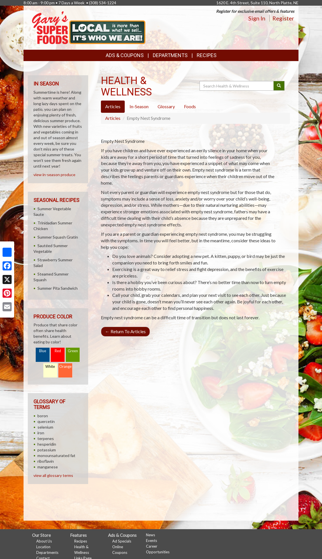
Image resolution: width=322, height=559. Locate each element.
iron (40, 432)
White (50, 366)
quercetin (46, 421)
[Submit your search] (279, 86)
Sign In (256, 18)
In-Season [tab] (139, 106)
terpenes (45, 438)
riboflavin (45, 461)
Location (43, 547)
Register (283, 18)
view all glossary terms (53, 475)
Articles (112, 118)
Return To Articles (125, 331)
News (150, 535)
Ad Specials (121, 541)
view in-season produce (54, 174)
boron (42, 415)
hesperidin (46, 444)
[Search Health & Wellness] (237, 86)
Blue (42, 351)
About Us (44, 541)
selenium (45, 427)
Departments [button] (170, 55)
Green (73, 351)
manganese (47, 466)
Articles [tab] (112, 106)
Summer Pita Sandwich (57, 288)
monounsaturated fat (56, 455)
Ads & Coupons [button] (125, 55)
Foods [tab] (190, 106)
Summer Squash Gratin (57, 237)
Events (151, 540)
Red (58, 351)
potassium (46, 449)
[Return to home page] (88, 27)
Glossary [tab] (166, 106)
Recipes (207, 55)
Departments (47, 552)
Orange (65, 366)
